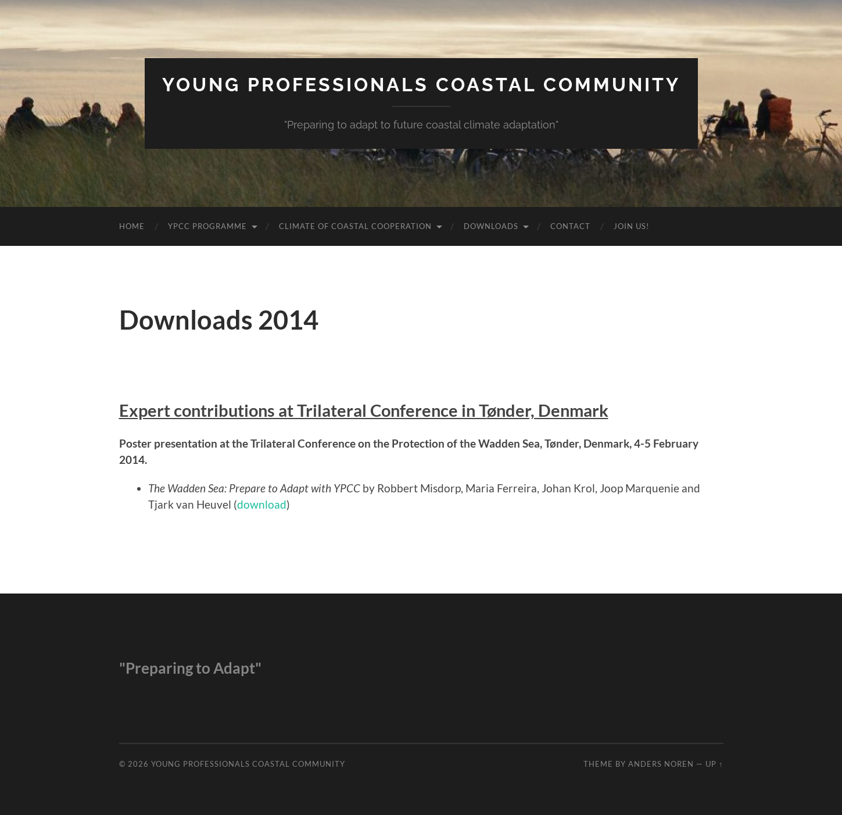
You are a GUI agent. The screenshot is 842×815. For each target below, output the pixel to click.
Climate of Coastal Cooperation (355, 226)
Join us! (631, 226)
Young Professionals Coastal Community (421, 84)
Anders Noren (661, 763)
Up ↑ (714, 763)
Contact (570, 226)
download (261, 504)
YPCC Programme (207, 226)
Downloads (491, 226)
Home (132, 226)
